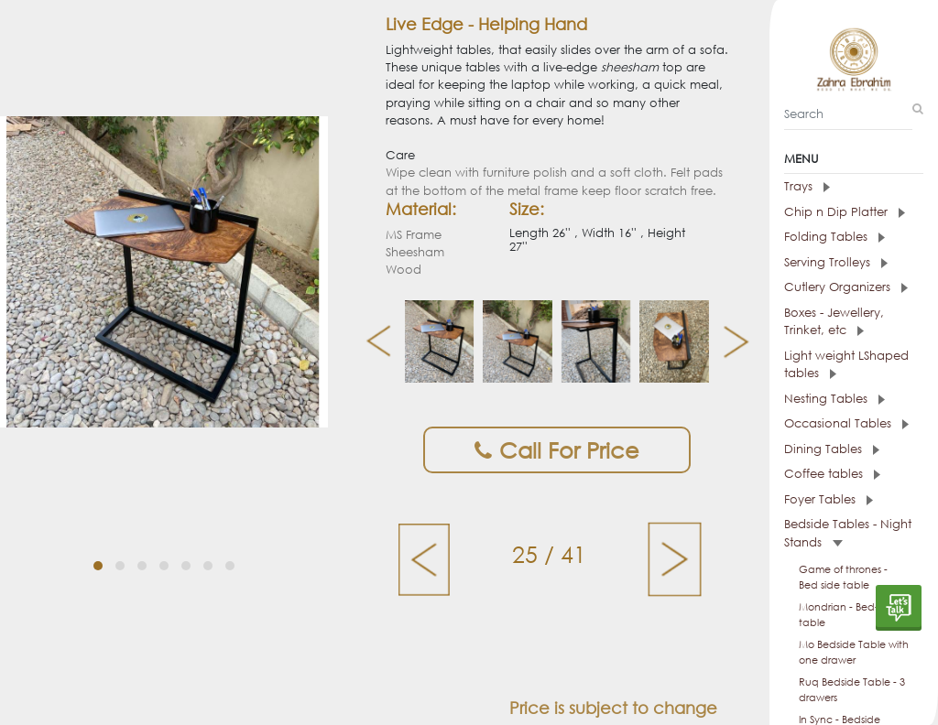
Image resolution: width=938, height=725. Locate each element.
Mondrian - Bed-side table (848, 615)
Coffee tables (832, 474)
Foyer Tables (828, 499)
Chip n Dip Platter (844, 212)
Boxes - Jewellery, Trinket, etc (834, 322)
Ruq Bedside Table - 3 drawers (852, 690)
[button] (98, 548)
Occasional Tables (846, 423)
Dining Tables (831, 449)
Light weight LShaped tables (846, 365)
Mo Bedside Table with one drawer (854, 652)
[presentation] (371, 341)
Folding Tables (834, 236)
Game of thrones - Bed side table (843, 577)
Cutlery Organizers (846, 287)
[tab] (853, 187)
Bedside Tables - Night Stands (847, 533)
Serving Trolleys (836, 262)
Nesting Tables (834, 398)
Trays (807, 186)
